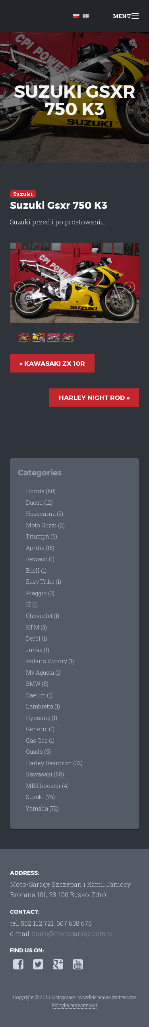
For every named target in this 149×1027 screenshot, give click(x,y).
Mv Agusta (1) (43, 672)
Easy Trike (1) (43, 581)
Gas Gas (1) (40, 740)
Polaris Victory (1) (50, 661)
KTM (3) (36, 627)
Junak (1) (37, 650)
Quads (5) (38, 751)
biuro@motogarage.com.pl (72, 933)
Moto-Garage (29, 17)
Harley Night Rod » (94, 398)
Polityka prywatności (74, 1005)
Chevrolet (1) (42, 616)
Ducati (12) (39, 502)
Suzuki (23, 193)
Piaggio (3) (40, 593)
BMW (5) (37, 683)
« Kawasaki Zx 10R (52, 363)
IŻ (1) (32, 604)
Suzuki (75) (40, 797)
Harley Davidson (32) (54, 763)
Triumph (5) (41, 536)
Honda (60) (41, 491)
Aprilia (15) (40, 548)
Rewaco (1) (40, 559)
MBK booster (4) (47, 786)
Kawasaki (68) (45, 774)
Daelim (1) (39, 695)
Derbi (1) (36, 638)
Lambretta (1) (43, 706)
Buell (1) (36, 570)
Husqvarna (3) (44, 513)
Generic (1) (40, 729)
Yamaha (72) (42, 808)
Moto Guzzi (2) (45, 525)
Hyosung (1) (41, 718)
